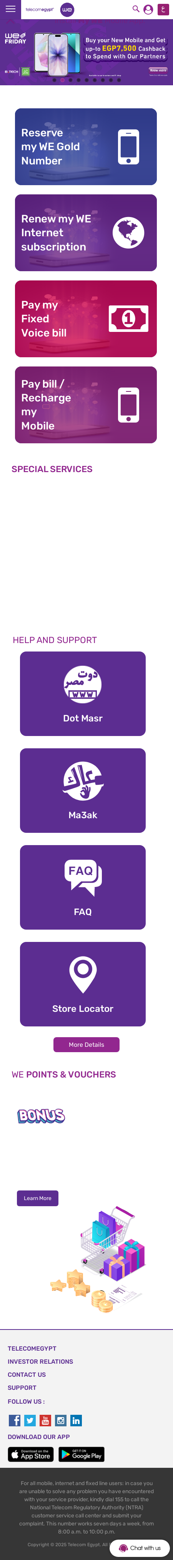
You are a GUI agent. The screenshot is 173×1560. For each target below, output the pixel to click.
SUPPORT (22, 1387)
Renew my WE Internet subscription (56, 232)
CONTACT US (27, 1374)
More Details (86, 1044)
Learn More (38, 1198)
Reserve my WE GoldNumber (50, 146)
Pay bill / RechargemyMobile (46, 405)
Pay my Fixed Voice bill (44, 318)
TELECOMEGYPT (32, 1348)
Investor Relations (40, 1361)
